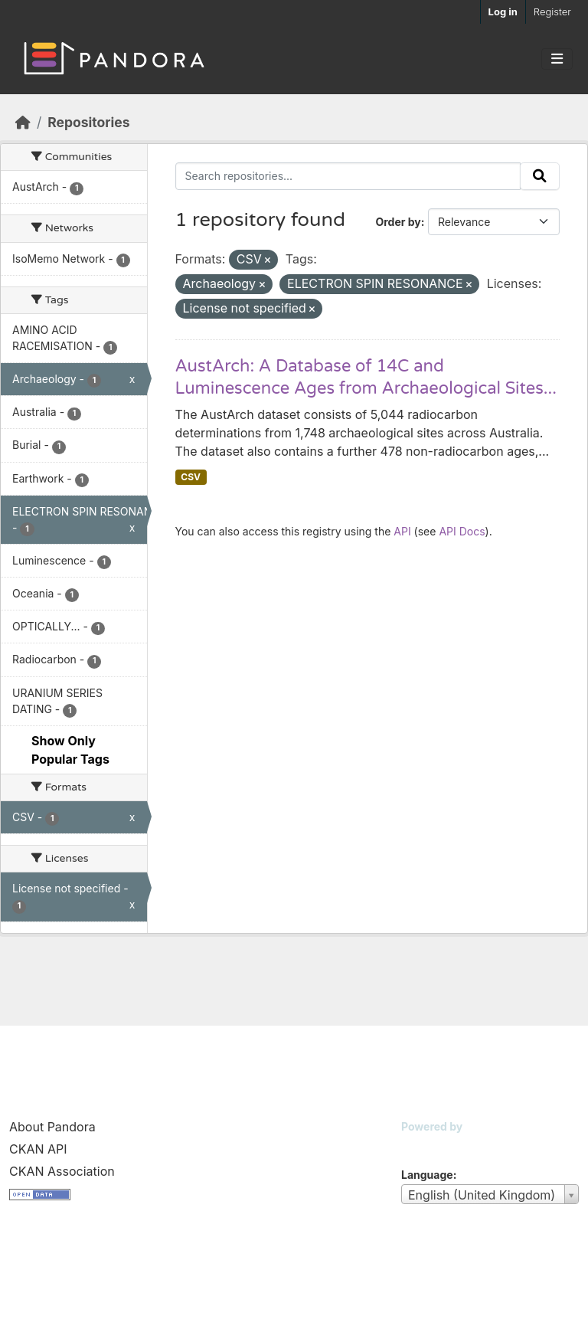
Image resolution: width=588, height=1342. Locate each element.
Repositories (88, 122)
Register (552, 11)
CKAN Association (62, 1171)
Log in (503, 11)
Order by (397, 221)
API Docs (462, 531)
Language (427, 1174)
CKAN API (38, 1149)
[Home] (23, 122)
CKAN (427, 1145)
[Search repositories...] (348, 176)
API (402, 531)
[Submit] (540, 176)
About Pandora (52, 1126)
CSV (191, 477)
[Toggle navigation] (557, 59)
